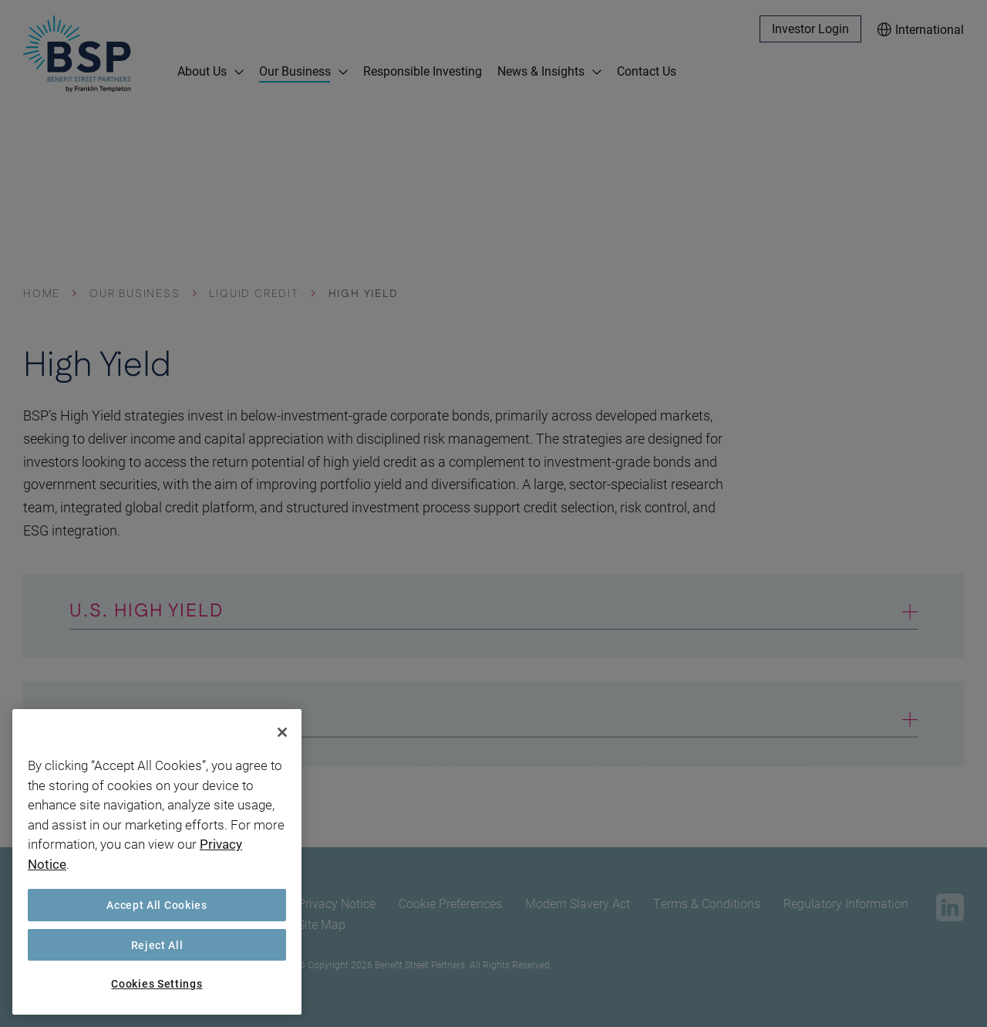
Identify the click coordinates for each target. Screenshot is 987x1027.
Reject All (157, 944)
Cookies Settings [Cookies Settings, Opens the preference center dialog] (156, 983)
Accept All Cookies (156, 904)
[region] (156, 862)
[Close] (282, 732)
